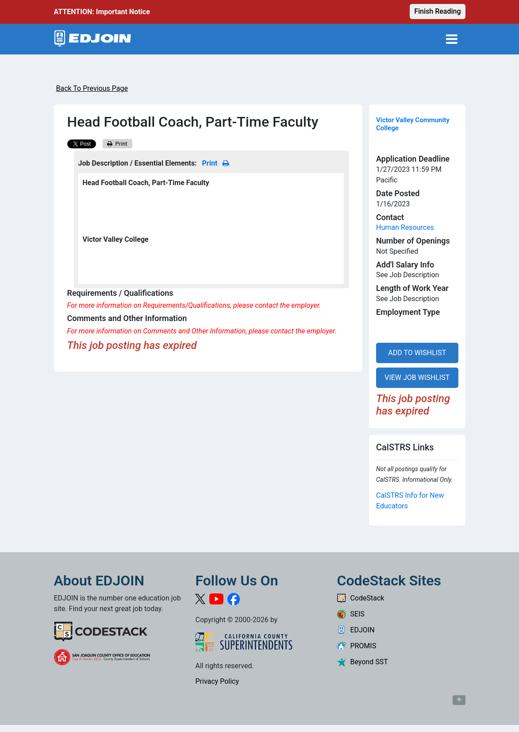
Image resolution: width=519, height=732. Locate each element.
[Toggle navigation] (451, 39)
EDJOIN (355, 630)
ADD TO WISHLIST (417, 353)
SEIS (350, 614)
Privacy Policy (217, 681)
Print (117, 143)
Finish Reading (437, 11)
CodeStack (360, 598)
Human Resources (405, 227)
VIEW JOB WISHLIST (417, 377)
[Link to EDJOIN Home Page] (92, 39)
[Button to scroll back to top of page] (459, 700)
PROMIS (356, 646)
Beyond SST (362, 662)
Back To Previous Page (92, 88)
